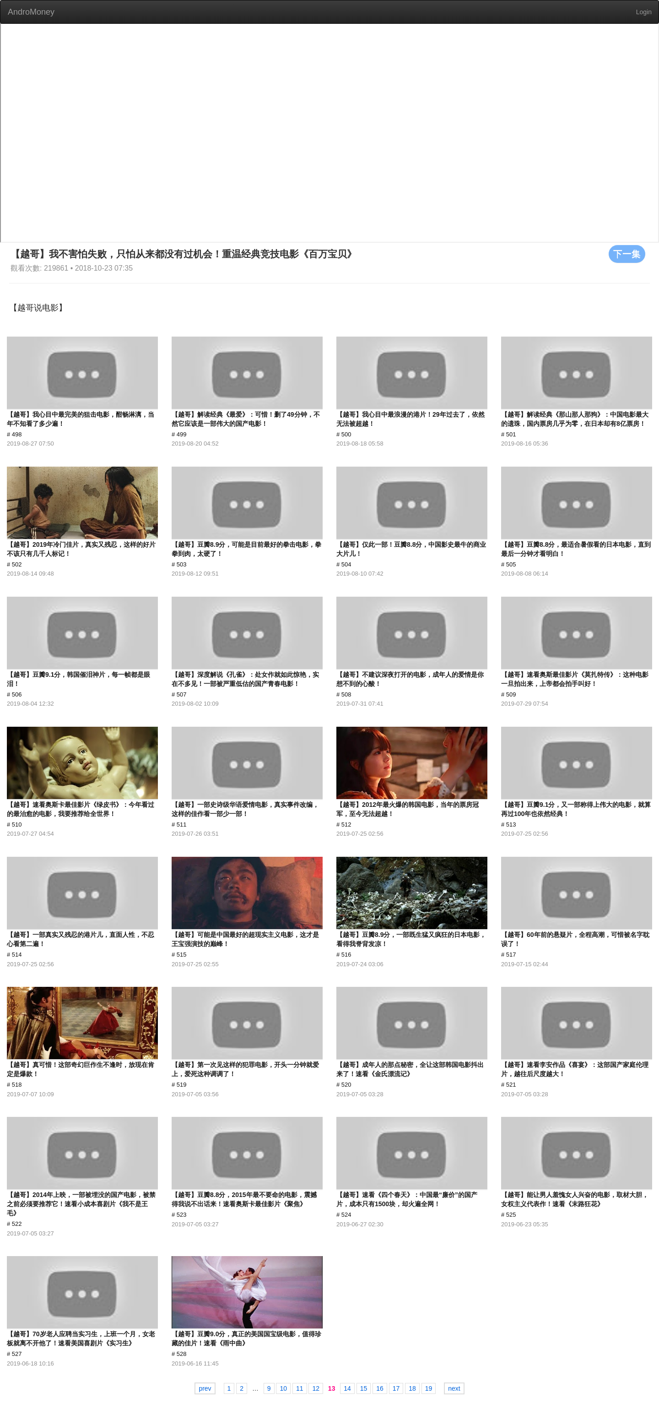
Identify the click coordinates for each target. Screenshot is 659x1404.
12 (315, 1388)
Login (644, 12)
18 (412, 1388)
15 (363, 1388)
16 (380, 1388)
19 (428, 1388)
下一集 (627, 254)
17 (396, 1388)
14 (347, 1388)
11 (299, 1388)
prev (205, 1388)
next (454, 1388)
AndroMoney (31, 11)
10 (283, 1388)
